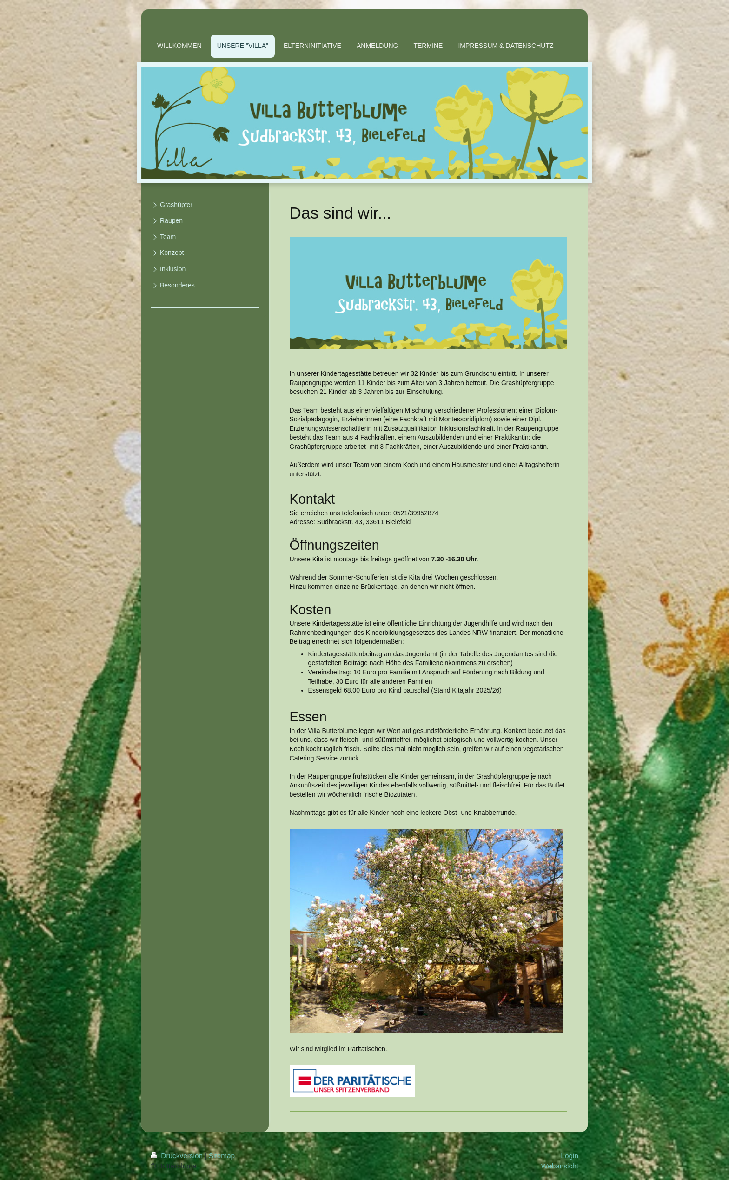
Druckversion (178, 1156)
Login (569, 1156)
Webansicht (559, 1166)
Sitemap (222, 1156)
